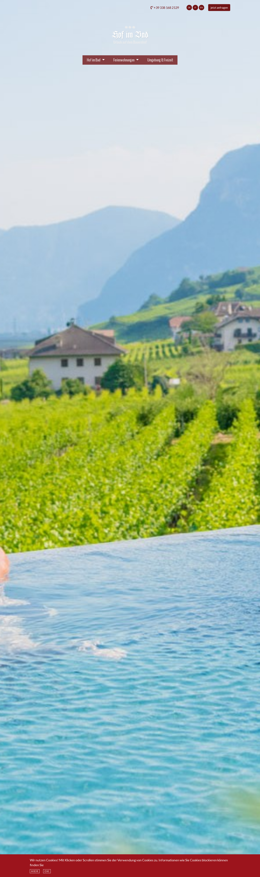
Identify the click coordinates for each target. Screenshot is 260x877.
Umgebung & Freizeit (160, 60)
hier (34, 871)
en (201, 7)
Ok (47, 871)
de (189, 7)
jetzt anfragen (219, 7)
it (195, 7)
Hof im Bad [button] (98, 60)
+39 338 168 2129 (165, 8)
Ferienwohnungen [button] (124, 60)
